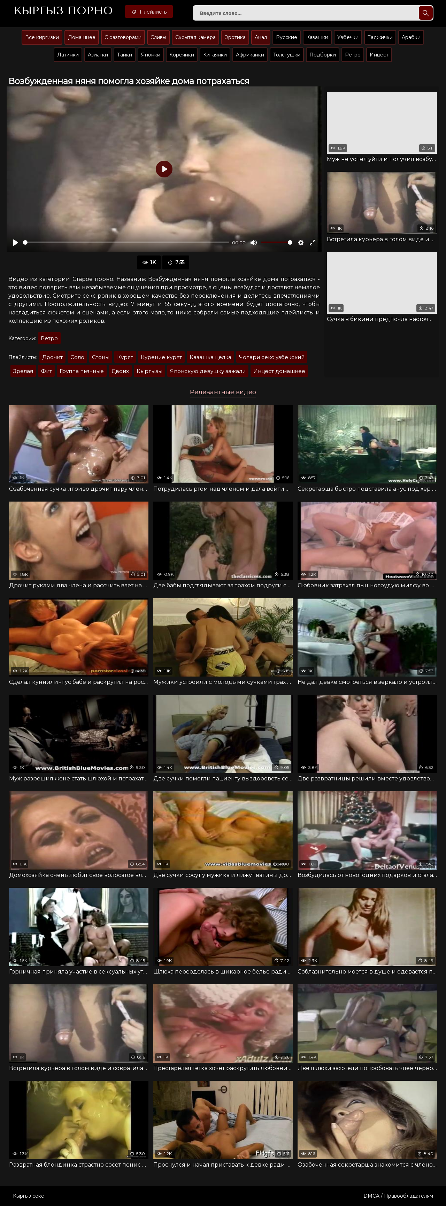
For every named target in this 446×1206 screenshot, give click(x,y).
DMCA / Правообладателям (398, 1196)
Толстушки (286, 55)
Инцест (379, 55)
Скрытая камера (195, 37)
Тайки (124, 55)
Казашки (317, 37)
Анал (261, 37)
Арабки (411, 37)
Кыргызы (149, 371)
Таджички (380, 37)
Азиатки (98, 55)
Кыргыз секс (28, 1196)
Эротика (235, 37)
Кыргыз (63, 11)
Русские (286, 37)
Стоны (100, 357)
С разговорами (123, 37)
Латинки (68, 55)
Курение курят (161, 357)
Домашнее (81, 37)
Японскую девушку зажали (208, 371)
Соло (77, 357)
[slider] (126, 242)
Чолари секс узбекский (272, 357)
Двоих (120, 371)
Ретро (353, 55)
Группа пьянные (82, 371)
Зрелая (23, 371)
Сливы (158, 37)
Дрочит (52, 357)
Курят (125, 357)
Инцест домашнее (279, 371)
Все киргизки (42, 37)
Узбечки (348, 37)
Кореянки (181, 55)
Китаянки (215, 55)
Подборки (322, 55)
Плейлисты (149, 11)
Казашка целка (210, 357)
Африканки (250, 55)
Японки (150, 55)
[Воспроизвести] (15, 242)
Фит (46, 371)
